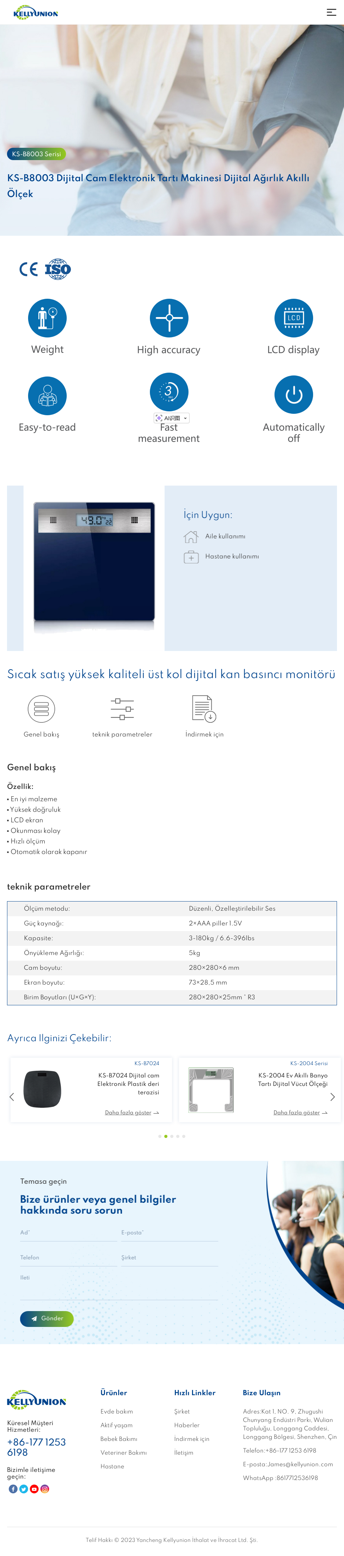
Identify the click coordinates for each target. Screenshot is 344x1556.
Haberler (187, 1426)
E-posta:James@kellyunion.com (288, 1465)
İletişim (183, 1453)
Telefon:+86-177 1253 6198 (279, 1451)
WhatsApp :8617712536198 (280, 1478)
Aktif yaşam (116, 1426)
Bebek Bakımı (118, 1439)
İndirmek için (192, 1439)
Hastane (112, 1467)
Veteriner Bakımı (123, 1453)
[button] (159, 1136)
